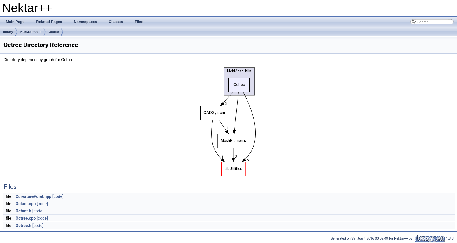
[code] (58, 196)
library (8, 32)
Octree (54, 32)
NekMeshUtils (30, 32)
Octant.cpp (26, 203)
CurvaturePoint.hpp (34, 196)
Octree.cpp (26, 218)
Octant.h (23, 211)
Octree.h (23, 225)
